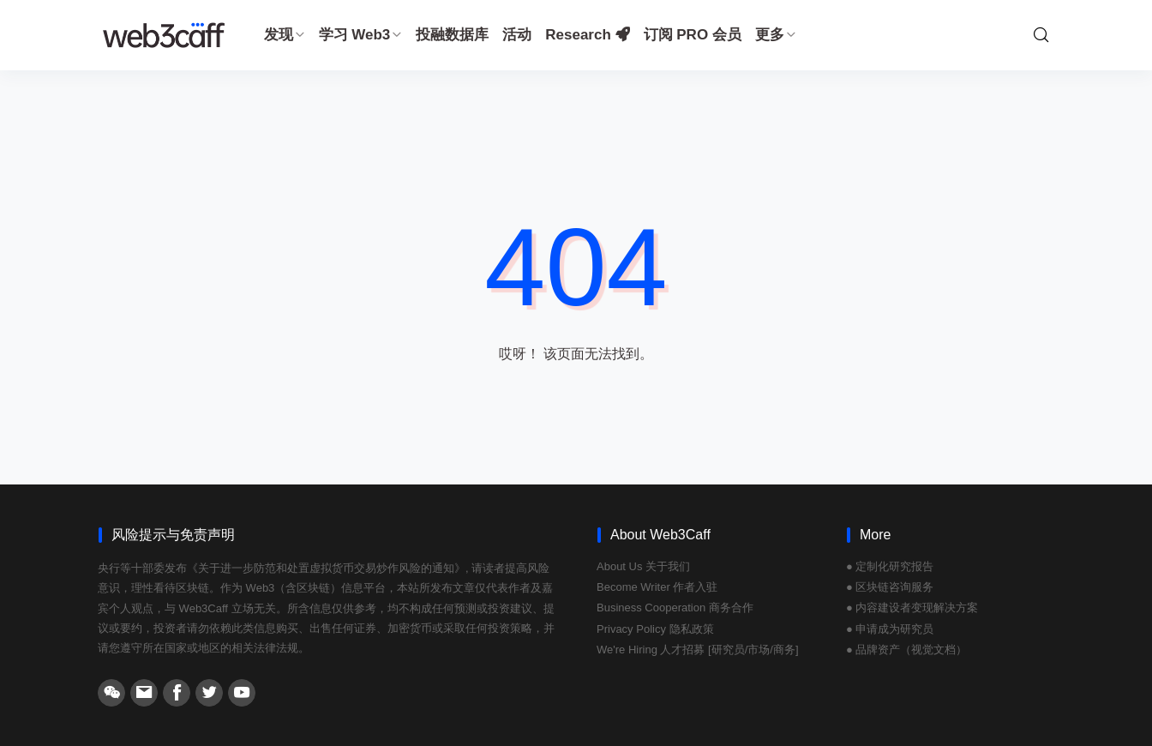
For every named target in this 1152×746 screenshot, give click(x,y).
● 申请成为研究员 (889, 629)
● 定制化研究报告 (889, 566)
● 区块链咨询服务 (889, 587)
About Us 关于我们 (643, 566)
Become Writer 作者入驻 (657, 587)
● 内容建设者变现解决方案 (912, 607)
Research (587, 35)
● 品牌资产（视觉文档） (906, 649)
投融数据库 (452, 35)
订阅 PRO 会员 (692, 35)
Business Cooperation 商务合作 (675, 607)
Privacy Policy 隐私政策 (655, 629)
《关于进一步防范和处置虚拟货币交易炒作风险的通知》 (326, 568)
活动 (516, 35)
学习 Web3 (361, 35)
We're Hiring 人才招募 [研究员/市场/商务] (698, 649)
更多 (775, 35)
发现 (284, 35)
